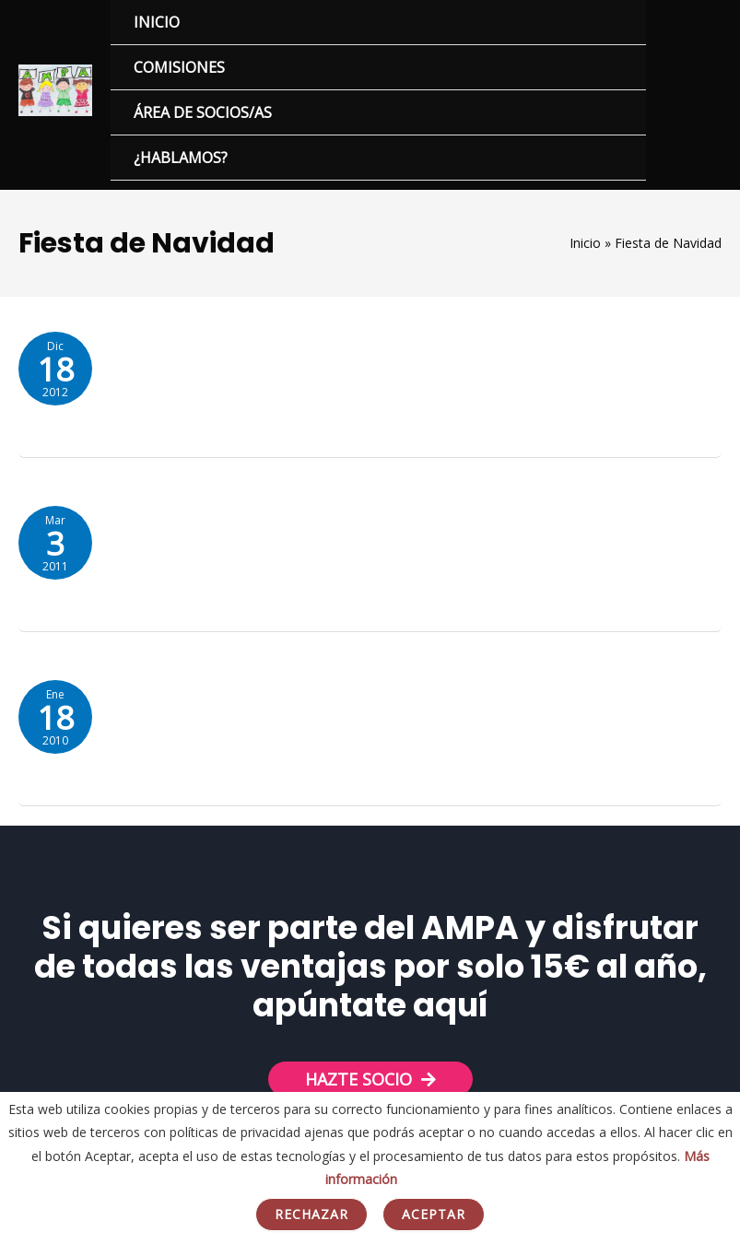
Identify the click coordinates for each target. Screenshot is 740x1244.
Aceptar (433, 1214)
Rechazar (311, 1214)
